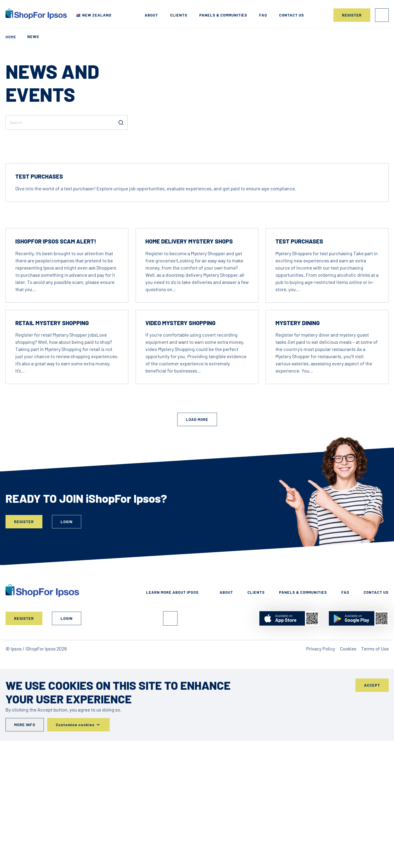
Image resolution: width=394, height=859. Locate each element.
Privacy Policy (320, 715)
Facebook (170, 684)
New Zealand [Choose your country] (96, 15)
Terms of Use (375, 715)
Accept (372, 751)
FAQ (263, 15)
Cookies (348, 715)
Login (382, 15)
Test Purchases (39, 242)
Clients (178, 15)
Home (11, 36)
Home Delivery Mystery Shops (189, 307)
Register (352, 15)
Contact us (291, 15)
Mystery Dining (297, 388)
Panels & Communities (223, 15)
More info (24, 790)
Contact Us (376, 658)
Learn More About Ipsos (172, 658)
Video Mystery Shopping (180, 388)
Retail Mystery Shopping (52, 388)
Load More (197, 485)
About (151, 15)
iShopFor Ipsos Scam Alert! (55, 307)
